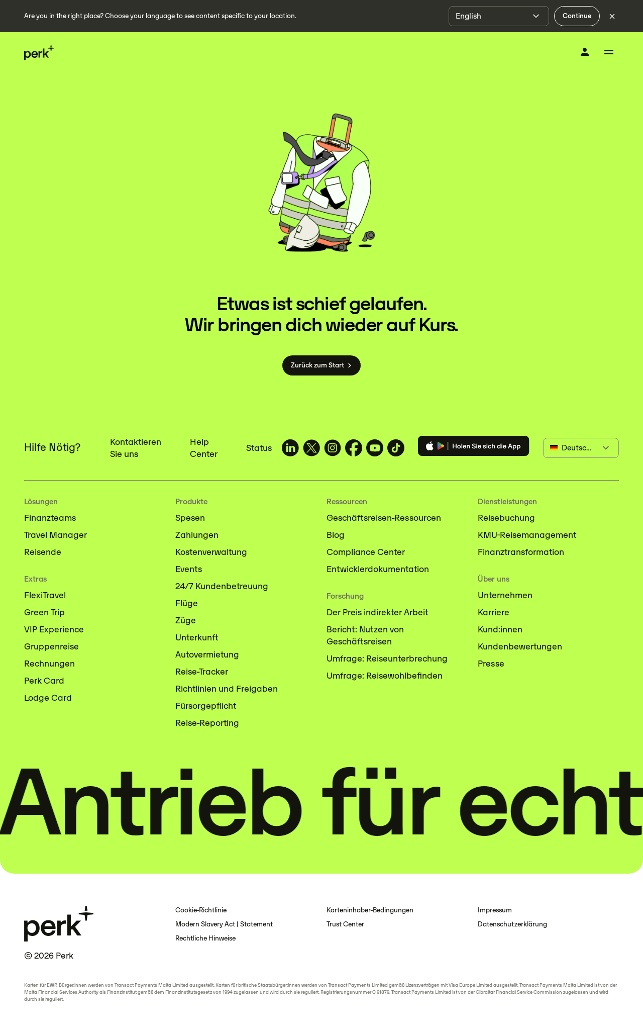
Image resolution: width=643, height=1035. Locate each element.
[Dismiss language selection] (612, 16)
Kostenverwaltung (211, 551)
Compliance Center (366, 551)
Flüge (186, 603)
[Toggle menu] (609, 52)
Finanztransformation (521, 551)
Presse (491, 663)
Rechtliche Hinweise (205, 938)
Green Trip (44, 612)
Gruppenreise (51, 646)
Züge (185, 620)
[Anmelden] (585, 52)
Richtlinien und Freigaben (226, 688)
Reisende (42, 551)
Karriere (493, 612)
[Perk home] (39, 52)
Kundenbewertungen (520, 646)
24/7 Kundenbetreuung (221, 586)
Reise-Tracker (201, 671)
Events (188, 569)
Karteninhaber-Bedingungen (370, 910)
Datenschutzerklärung (512, 924)
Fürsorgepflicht (205, 705)
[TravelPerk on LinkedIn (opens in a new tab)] (290, 447)
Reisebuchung (506, 517)
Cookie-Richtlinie (201, 910)
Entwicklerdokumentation (378, 569)
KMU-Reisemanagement (527, 534)
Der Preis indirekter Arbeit (377, 612)
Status (259, 447)
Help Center (204, 447)
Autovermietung (207, 654)
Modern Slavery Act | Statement (224, 924)
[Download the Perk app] (473, 447)
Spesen (190, 517)
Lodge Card (48, 697)
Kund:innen (500, 629)
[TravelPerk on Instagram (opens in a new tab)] (332, 447)
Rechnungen (49, 663)
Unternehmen (505, 595)
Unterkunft (196, 637)
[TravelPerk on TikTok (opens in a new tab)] (395, 447)
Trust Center (345, 924)
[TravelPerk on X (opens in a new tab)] (311, 447)
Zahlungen (197, 534)
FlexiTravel (45, 595)
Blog (336, 534)
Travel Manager (55, 534)
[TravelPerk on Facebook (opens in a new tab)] (353, 447)
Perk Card (44, 680)
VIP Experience (54, 629)
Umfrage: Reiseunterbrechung (387, 658)
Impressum (495, 910)
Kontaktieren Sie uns (135, 447)
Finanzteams (50, 517)
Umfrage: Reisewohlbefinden (385, 675)
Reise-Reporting (207, 722)
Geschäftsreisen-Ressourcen (384, 517)
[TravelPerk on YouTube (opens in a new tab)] (374, 447)
